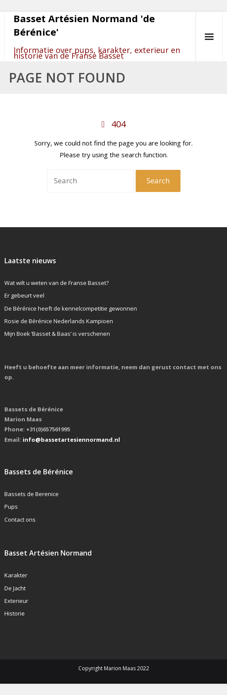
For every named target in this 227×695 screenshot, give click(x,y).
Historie (14, 613)
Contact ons (20, 519)
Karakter (15, 575)
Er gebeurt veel (24, 295)
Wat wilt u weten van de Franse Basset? (56, 283)
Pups (11, 506)
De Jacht (15, 588)
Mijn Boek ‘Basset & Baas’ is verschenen (57, 334)
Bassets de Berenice (31, 494)
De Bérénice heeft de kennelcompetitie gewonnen (70, 308)
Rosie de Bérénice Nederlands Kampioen (58, 321)
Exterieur (16, 601)
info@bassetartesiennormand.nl (71, 439)
